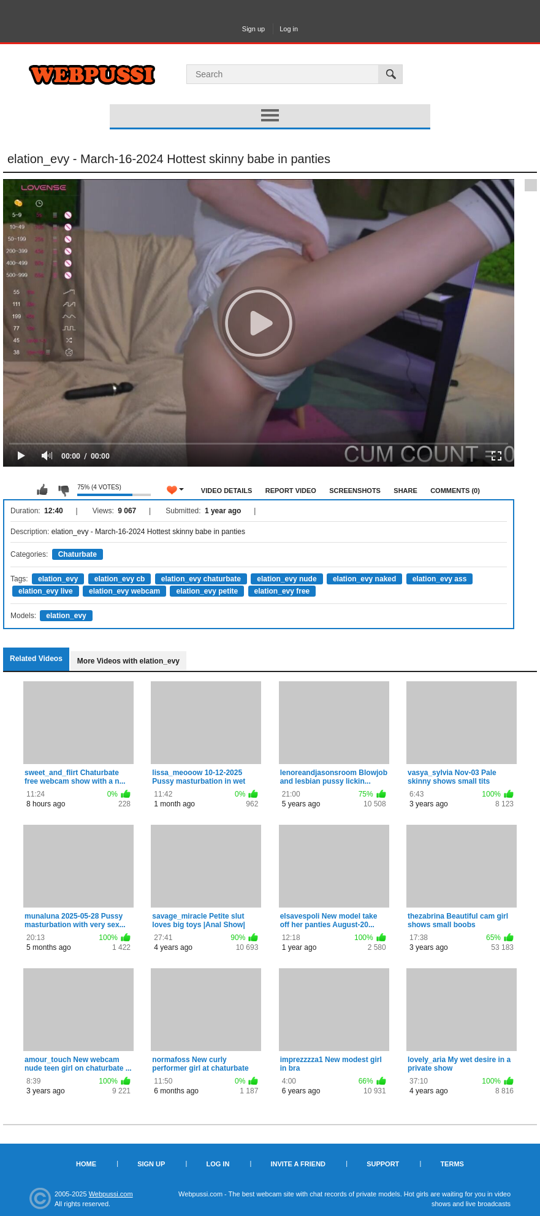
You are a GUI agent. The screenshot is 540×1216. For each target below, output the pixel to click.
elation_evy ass (440, 579)
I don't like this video (63, 490)
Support (383, 1164)
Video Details (227, 490)
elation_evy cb (119, 579)
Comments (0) (455, 490)
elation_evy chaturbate (201, 579)
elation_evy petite (207, 591)
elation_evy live (45, 591)
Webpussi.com (111, 1194)
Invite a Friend (297, 1164)
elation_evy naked (364, 579)
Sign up (253, 29)
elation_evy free (282, 591)
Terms (452, 1164)
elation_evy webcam (124, 591)
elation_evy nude (286, 579)
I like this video (42, 490)
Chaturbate (77, 554)
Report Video (290, 490)
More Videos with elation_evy (128, 661)
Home (86, 1164)
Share (405, 490)
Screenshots (355, 490)
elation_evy (58, 579)
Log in (289, 29)
